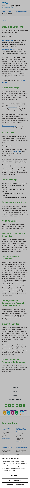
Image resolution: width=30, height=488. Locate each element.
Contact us (15, 387)
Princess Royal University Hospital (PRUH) (21, 430)
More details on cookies (15, 484)
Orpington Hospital (7, 447)
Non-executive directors (9, 49)
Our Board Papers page (9, 126)
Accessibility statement (15, 399)
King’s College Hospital (6, 429)
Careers (15, 391)
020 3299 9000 (6, 438)
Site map (15, 395)
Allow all (15, 475)
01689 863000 (20, 441)
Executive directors (7, 40)
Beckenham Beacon (21, 447)
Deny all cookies (15, 480)
